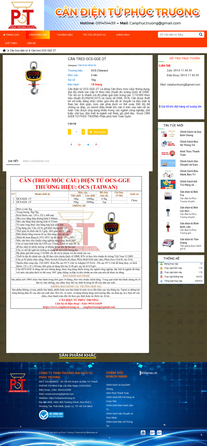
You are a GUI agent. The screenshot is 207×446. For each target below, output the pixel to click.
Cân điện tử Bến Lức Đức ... (189, 209)
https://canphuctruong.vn (62, 398)
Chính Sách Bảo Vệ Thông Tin (189, 143)
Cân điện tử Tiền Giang (189, 241)
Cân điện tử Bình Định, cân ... (189, 225)
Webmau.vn (149, 373)
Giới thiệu (11, 43)
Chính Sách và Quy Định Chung (190, 133)
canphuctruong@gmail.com (59, 394)
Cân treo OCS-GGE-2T (42, 50)
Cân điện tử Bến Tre (189, 193)
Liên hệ (31, 43)
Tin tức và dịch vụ (94, 34)
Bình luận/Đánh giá (36, 161)
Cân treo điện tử (18, 50)
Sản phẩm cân (38, 34)
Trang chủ (11, 34)
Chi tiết (13, 161)
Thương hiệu (65, 34)
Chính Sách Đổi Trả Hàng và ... (188, 183)
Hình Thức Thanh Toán (189, 153)
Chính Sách (123, 34)
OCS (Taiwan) (99, 70)
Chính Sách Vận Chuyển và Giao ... (190, 163)
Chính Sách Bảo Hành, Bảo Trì (189, 173)
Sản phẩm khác (77, 355)
